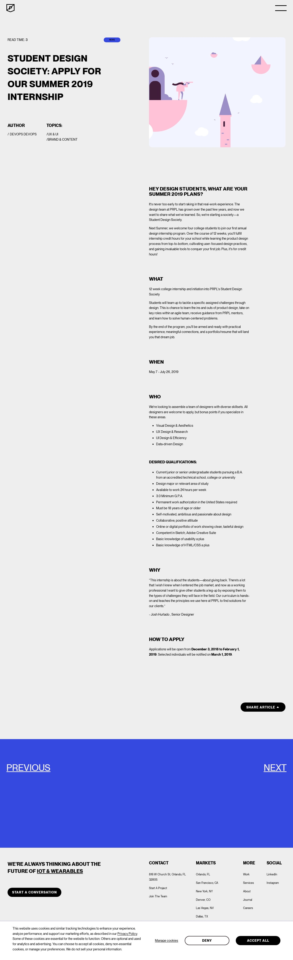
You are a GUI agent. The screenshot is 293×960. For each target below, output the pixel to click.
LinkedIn (272, 874)
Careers (248, 908)
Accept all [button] (258, 940)
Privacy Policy (127, 934)
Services (248, 883)
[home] (10, 8)
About (247, 891)
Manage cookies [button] (166, 940)
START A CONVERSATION (34, 892)
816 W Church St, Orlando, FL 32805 (167, 877)
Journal (247, 899)
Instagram (273, 883)
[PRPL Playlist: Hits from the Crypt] (219, 793)
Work (246, 874)
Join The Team (158, 896)
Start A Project (158, 888)
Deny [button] (207, 940)
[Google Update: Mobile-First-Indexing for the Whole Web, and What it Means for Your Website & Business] (73, 793)
